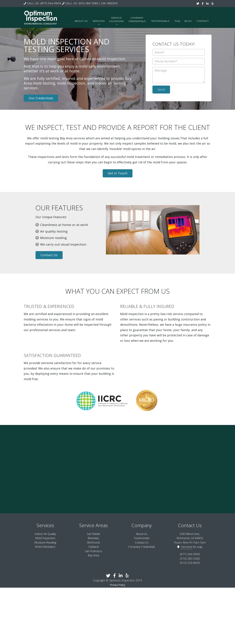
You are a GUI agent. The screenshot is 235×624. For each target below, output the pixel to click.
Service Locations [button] (116, 20)
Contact (203, 21)
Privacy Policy (117, 584)
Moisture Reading (45, 542)
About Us (81, 21)
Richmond (93, 542)
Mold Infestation (45, 546)
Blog (188, 21)
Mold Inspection (45, 538)
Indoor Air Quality (45, 533)
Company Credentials (137, 19)
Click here (186, 546)
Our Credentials (41, 97)
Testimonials (160, 21)
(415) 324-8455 (190, 562)
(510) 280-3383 (80, 3)
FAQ (177, 21)
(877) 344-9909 (42, 3)
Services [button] (99, 22)
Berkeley (93, 538)
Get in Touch (117, 173)
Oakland (93, 546)
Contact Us (49, 254)
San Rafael (93, 533)
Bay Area (93, 555)
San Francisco (93, 550)
